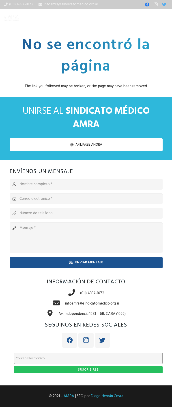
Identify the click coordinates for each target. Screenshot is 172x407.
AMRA (69, 396)
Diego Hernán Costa (107, 396)
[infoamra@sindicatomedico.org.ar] (59, 304)
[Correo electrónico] (86, 198)
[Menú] (166, 18)
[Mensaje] (86, 237)
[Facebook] (147, 4)
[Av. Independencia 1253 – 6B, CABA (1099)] (52, 314)
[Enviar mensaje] (86, 262)
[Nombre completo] (86, 184)
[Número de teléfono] (86, 213)
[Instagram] (156, 4)
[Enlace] (11, 18)
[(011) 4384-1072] (74, 293)
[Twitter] (164, 4)
